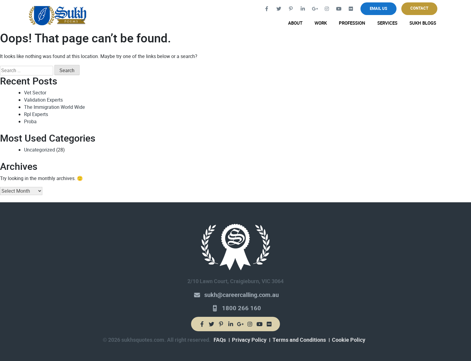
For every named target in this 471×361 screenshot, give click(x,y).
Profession (352, 23)
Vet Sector (35, 92)
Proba (30, 121)
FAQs (220, 340)
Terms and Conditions (299, 340)
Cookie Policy (348, 340)
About (295, 23)
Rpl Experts (36, 114)
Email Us (378, 8)
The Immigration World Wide (54, 107)
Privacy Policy (249, 340)
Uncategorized (39, 149)
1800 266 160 (241, 308)
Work (321, 23)
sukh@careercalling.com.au (241, 295)
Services (387, 23)
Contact (419, 8)
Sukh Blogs (422, 23)
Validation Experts (43, 99)
